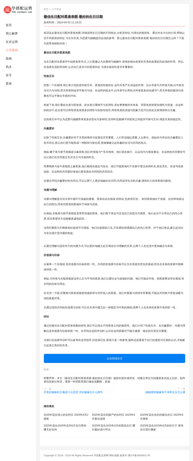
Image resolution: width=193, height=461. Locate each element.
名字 (9, 75)
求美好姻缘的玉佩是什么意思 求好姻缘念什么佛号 (73, 392)
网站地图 (114, 455)
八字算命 (12, 50)
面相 (9, 58)
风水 (9, 66)
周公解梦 (12, 33)
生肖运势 (12, 41)
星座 (9, 83)
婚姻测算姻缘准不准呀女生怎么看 (165, 392)
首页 (9, 25)
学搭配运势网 (101, 455)
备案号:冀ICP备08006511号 (135, 455)
